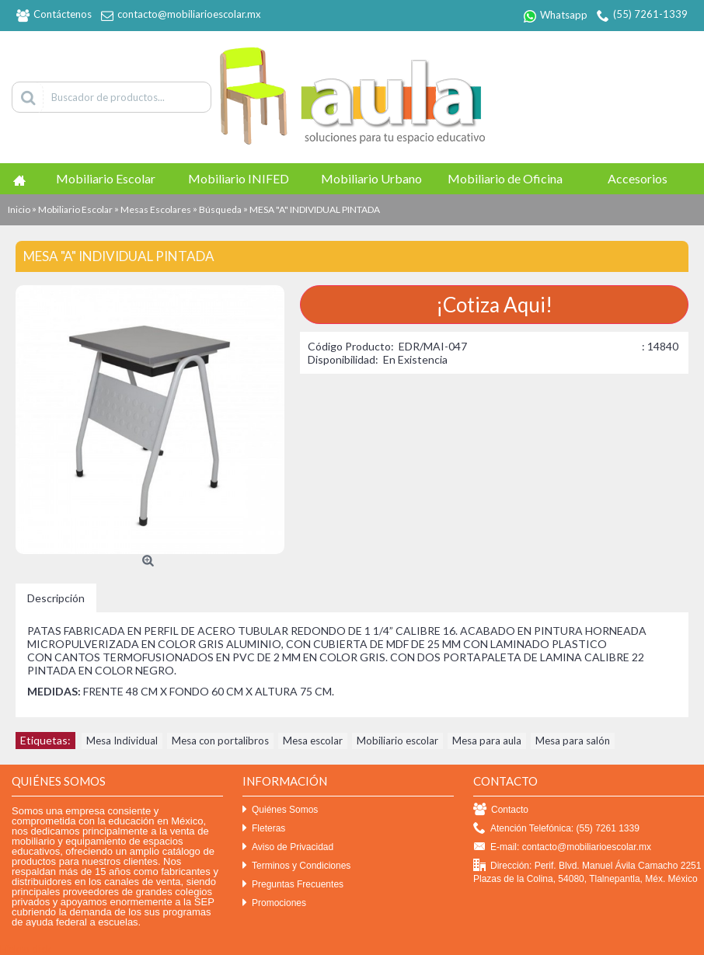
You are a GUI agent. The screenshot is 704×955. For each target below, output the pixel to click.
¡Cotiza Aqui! (494, 304)
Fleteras (263, 828)
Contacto (500, 810)
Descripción (56, 598)
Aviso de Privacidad (287, 847)
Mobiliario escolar (397, 740)
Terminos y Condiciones (296, 866)
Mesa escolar (313, 740)
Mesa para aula (486, 740)
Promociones (274, 903)
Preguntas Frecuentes (292, 884)
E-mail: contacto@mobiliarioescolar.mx (562, 847)
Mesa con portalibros (220, 740)
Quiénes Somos (280, 810)
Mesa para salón (572, 740)
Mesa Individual (122, 740)
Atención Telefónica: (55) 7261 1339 (556, 828)
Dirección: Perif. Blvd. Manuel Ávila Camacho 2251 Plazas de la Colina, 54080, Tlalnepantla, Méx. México (587, 871)
